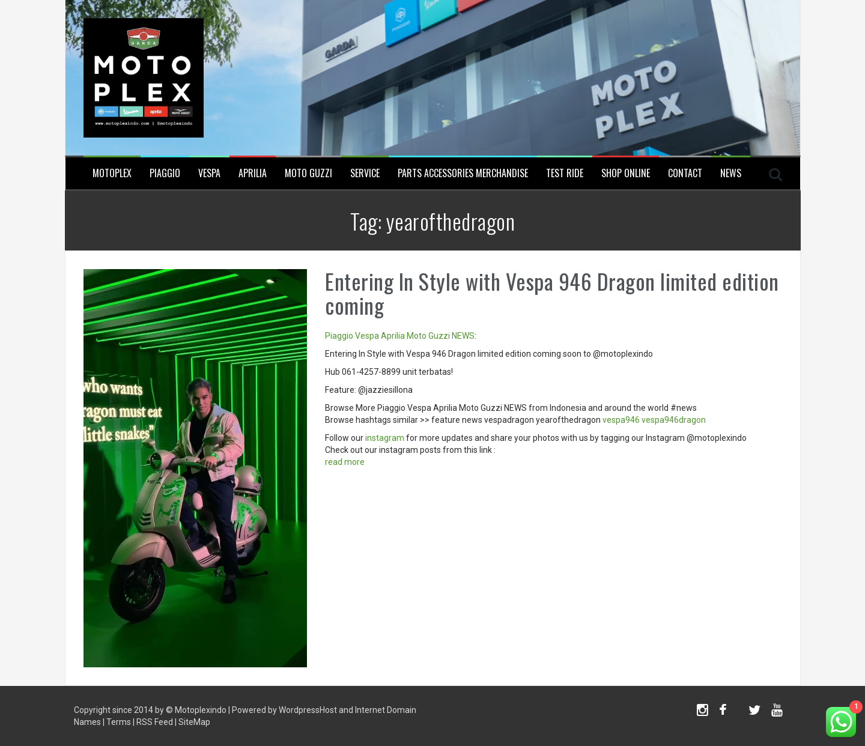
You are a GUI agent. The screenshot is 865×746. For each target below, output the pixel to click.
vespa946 (621, 420)
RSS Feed (154, 722)
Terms (118, 722)
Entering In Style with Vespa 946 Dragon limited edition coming (552, 293)
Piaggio (165, 173)
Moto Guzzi (308, 173)
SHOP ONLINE (625, 173)
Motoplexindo (200, 710)
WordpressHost (308, 710)
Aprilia (252, 173)
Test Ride (564, 173)
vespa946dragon (674, 420)
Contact (685, 173)
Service (365, 173)
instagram (384, 438)
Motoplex (112, 173)
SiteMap (194, 722)
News (730, 173)
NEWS (463, 336)
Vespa (209, 173)
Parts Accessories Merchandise (463, 173)
